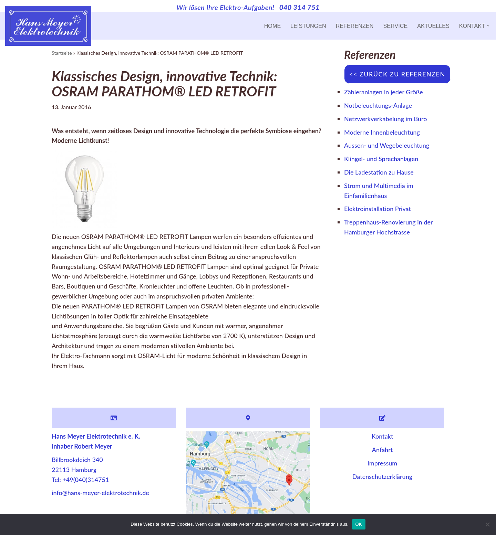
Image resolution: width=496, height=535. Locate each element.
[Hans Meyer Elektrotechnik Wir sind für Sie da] (48, 26)
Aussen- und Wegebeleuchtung (386, 145)
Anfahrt (382, 449)
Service (395, 26)
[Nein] (487, 524)
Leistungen (308, 26)
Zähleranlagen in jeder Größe (383, 92)
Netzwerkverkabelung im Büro (385, 119)
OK (358, 524)
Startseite (62, 53)
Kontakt (382, 436)
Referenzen (355, 26)
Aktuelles (433, 26)
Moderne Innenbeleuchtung (382, 132)
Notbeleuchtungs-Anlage (378, 105)
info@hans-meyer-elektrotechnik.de (100, 492)
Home (272, 26)
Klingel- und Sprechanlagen (381, 158)
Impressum (382, 463)
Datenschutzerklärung (382, 476)
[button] (488, 25)
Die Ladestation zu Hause (379, 172)
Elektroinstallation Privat (377, 208)
